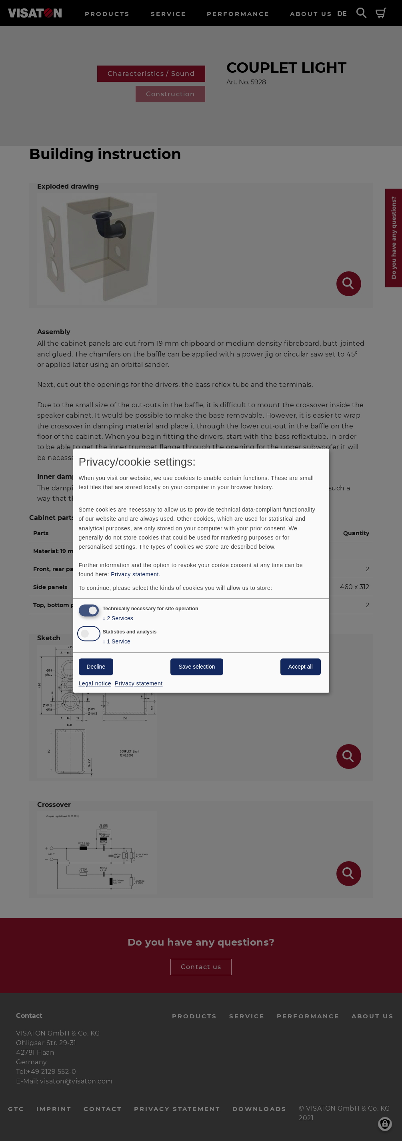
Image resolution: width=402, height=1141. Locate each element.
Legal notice (95, 683)
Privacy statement (135, 574)
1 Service (116, 641)
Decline (96, 666)
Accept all (300, 666)
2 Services (118, 618)
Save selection (196, 666)
